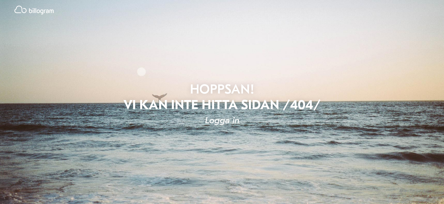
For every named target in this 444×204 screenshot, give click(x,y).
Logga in (222, 120)
